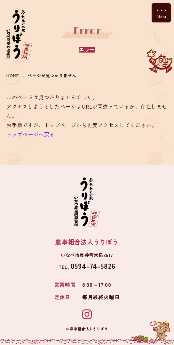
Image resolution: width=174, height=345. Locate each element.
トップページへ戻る (30, 134)
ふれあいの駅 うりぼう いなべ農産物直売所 (19, 35)
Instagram (87, 314)
